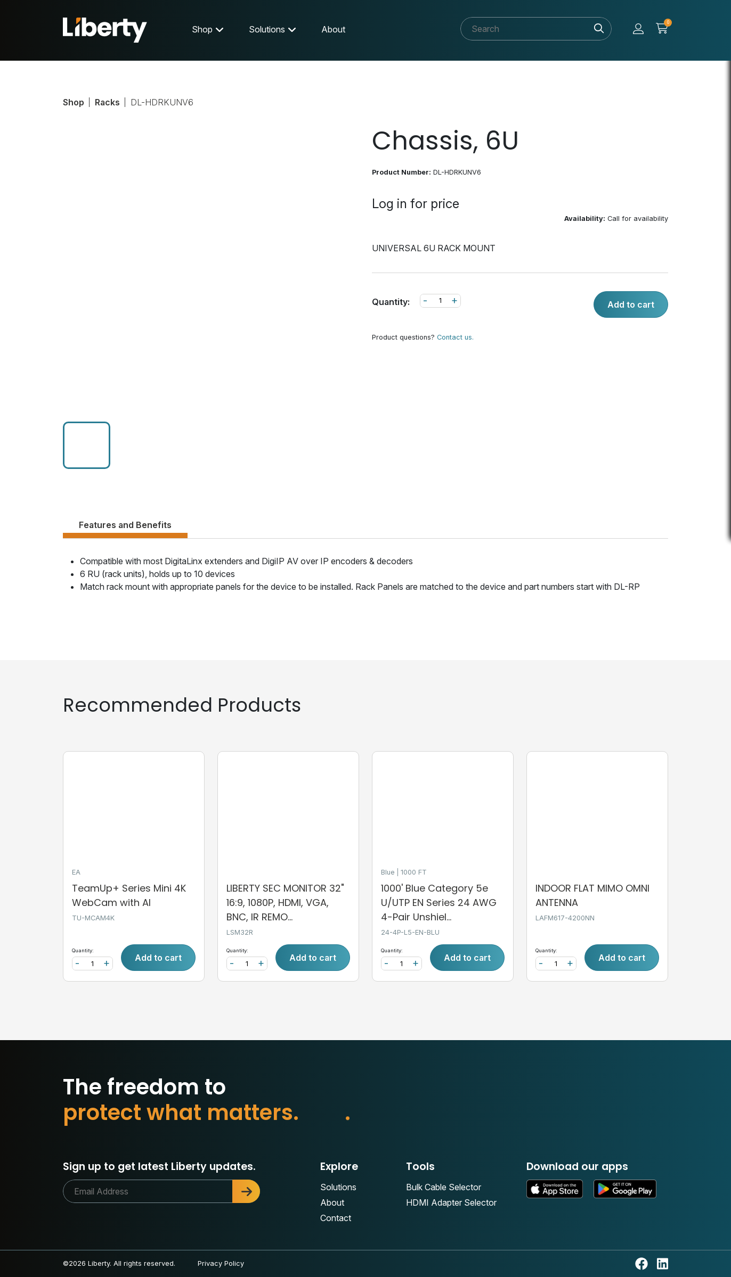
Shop (202, 29)
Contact (335, 1218)
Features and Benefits (125, 525)
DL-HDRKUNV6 (162, 102)
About (333, 29)
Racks (107, 102)
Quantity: (391, 301)
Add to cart (630, 304)
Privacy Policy (221, 1263)
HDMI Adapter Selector (451, 1202)
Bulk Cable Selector (443, 1187)
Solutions (267, 29)
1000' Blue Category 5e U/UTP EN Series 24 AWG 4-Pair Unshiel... (439, 902)
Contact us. (455, 337)
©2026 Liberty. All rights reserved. (119, 1263)
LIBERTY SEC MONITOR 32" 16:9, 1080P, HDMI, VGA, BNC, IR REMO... (285, 902)
